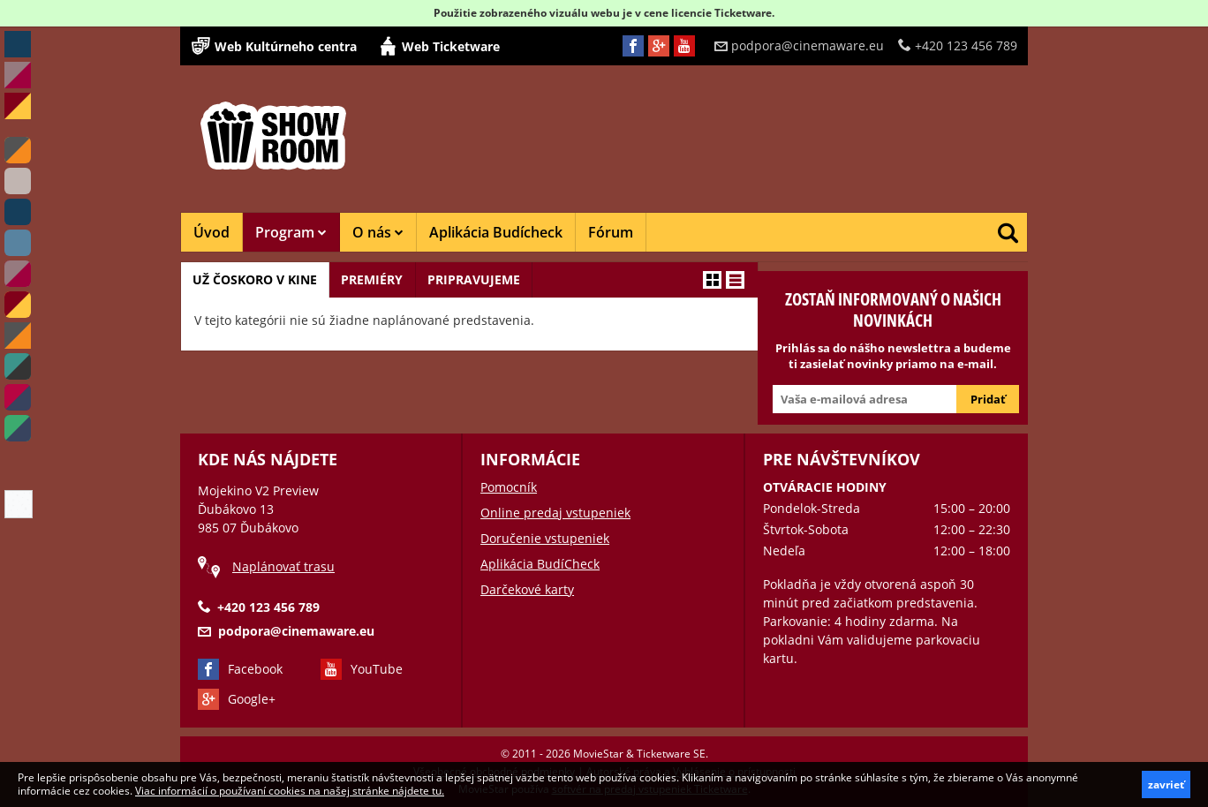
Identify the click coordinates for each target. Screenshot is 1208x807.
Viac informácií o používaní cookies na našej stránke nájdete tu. (289, 790)
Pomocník (508, 487)
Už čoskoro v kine (256, 279)
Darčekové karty (527, 589)
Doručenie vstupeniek (544, 538)
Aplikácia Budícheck (495, 232)
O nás (378, 232)
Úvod (211, 232)
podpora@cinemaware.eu (799, 45)
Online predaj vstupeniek (555, 512)
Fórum (610, 232)
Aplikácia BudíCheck (540, 563)
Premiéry (377, 279)
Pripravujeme (481, 279)
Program (291, 232)
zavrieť (1166, 784)
